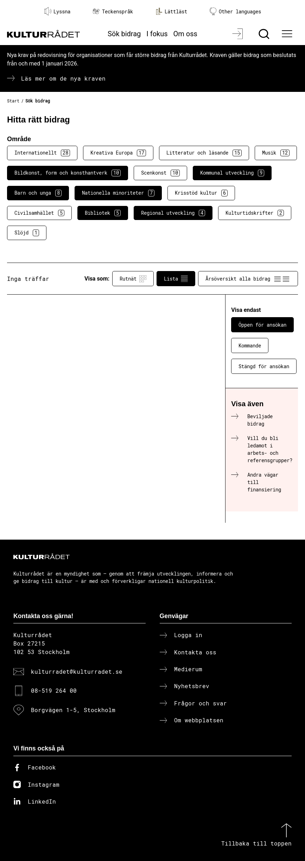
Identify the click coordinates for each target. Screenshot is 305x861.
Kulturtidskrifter (254, 212)
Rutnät (133, 278)
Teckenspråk (113, 11)
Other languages (235, 11)
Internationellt (42, 152)
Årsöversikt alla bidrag (248, 278)
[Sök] (264, 33)
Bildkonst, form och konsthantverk (67, 172)
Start (13, 100)
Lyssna (57, 11)
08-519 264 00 (54, 690)
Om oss (185, 34)
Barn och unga (38, 192)
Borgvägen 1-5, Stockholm (73, 710)
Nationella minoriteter (118, 192)
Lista (176, 278)
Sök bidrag (124, 34)
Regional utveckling (173, 212)
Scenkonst (160, 172)
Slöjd (26, 232)
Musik (276, 152)
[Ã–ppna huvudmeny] (287, 34)
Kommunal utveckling (232, 172)
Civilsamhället (39, 212)
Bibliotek (103, 212)
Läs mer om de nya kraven (63, 78)
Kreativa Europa (118, 152)
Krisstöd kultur (201, 192)
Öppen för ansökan (262, 324)
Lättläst (171, 11)
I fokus (156, 34)
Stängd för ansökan (264, 366)
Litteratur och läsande (204, 152)
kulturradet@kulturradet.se (76, 671)
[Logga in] (238, 33)
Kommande (250, 345)
